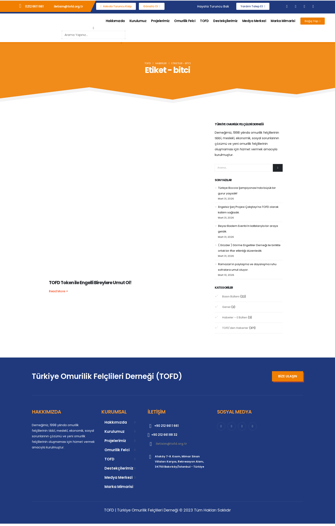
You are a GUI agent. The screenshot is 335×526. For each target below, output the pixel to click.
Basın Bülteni (230, 299)
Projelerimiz (160, 21)
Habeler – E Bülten (234, 320)
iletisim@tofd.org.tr (68, 6)
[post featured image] (127, 200)
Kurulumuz (138, 21)
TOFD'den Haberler (235, 330)
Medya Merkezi (254, 21)
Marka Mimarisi (283, 21)
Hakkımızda (115, 21)
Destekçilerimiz (225, 21)
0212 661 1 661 (34, 6)
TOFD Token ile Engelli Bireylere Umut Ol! (90, 282)
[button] (93, 28)
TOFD (204, 21)
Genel (226, 309)
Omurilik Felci (184, 21)
